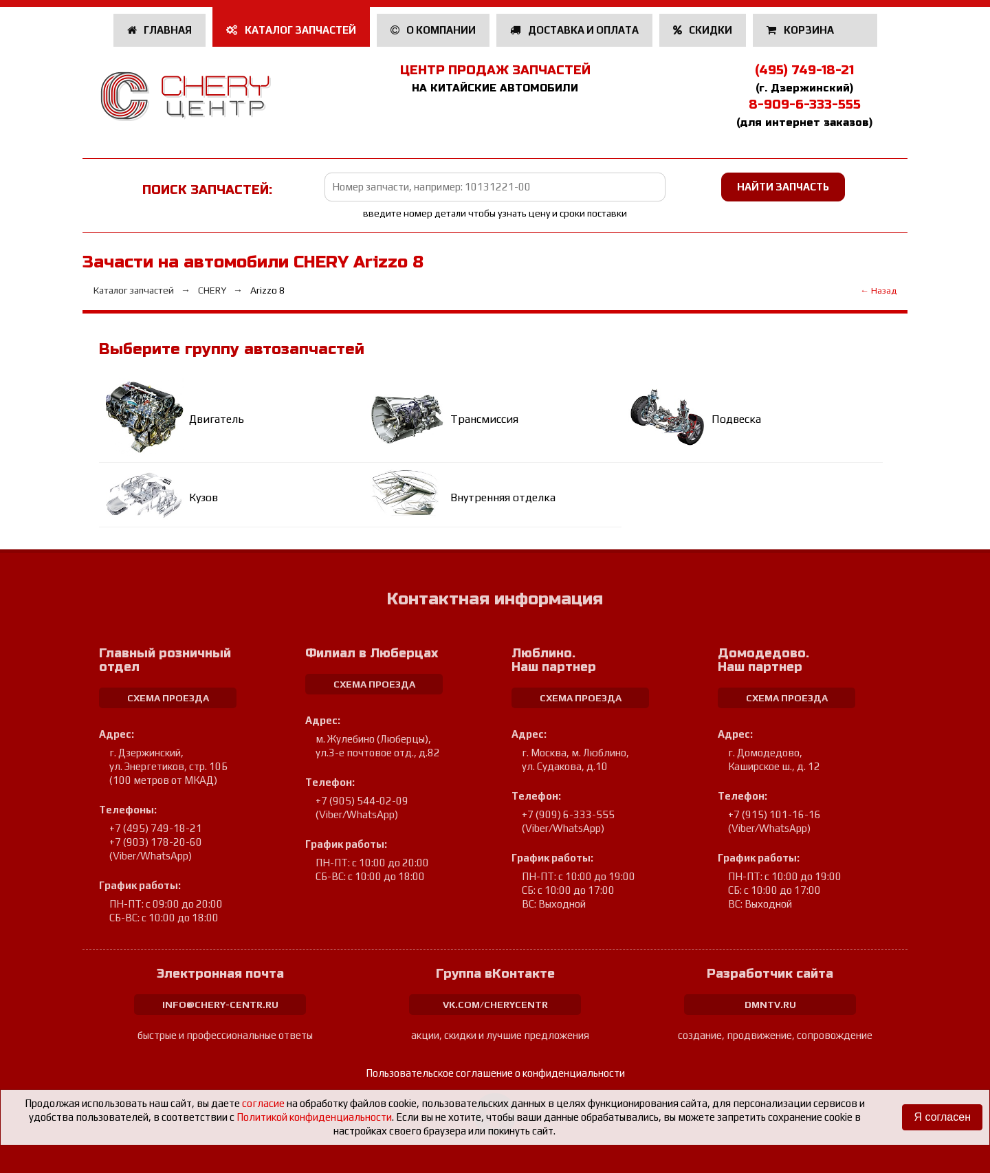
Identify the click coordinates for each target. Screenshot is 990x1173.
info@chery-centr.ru (220, 1004)
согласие (263, 1103)
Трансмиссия (484, 419)
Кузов (203, 497)
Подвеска (736, 419)
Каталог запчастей (291, 30)
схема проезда (168, 697)
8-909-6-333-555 (805, 104)
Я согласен (942, 1117)
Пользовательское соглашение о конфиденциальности (495, 1073)
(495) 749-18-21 (804, 70)
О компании (433, 30)
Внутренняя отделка (503, 497)
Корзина (801, 30)
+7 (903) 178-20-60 (155, 842)
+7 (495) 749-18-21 (155, 828)
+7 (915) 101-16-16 (774, 814)
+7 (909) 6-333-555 (568, 814)
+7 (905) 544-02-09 (362, 801)
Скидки (703, 30)
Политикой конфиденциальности (314, 1117)
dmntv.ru (770, 1004)
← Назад (878, 290)
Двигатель (216, 419)
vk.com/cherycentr (495, 1004)
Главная (159, 30)
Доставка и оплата (574, 30)
